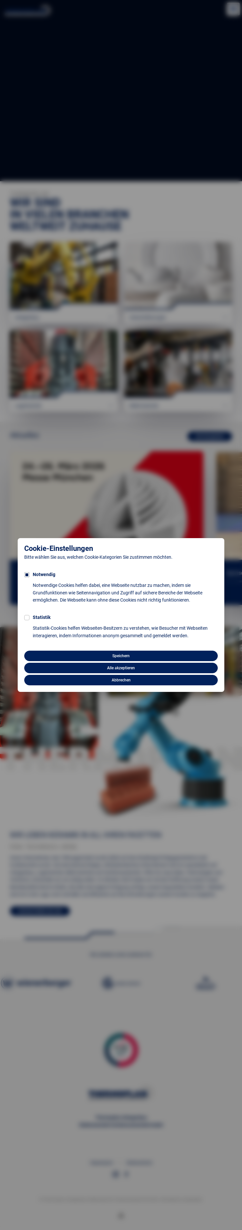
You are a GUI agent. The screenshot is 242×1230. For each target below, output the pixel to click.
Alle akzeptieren (121, 668)
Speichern (121, 656)
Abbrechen (121, 680)
